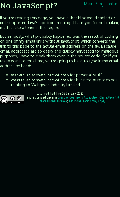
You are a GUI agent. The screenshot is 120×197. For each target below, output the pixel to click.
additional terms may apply (87, 101)
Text (28, 97)
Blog (99, 4)
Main (88, 4)
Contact (112, 4)
